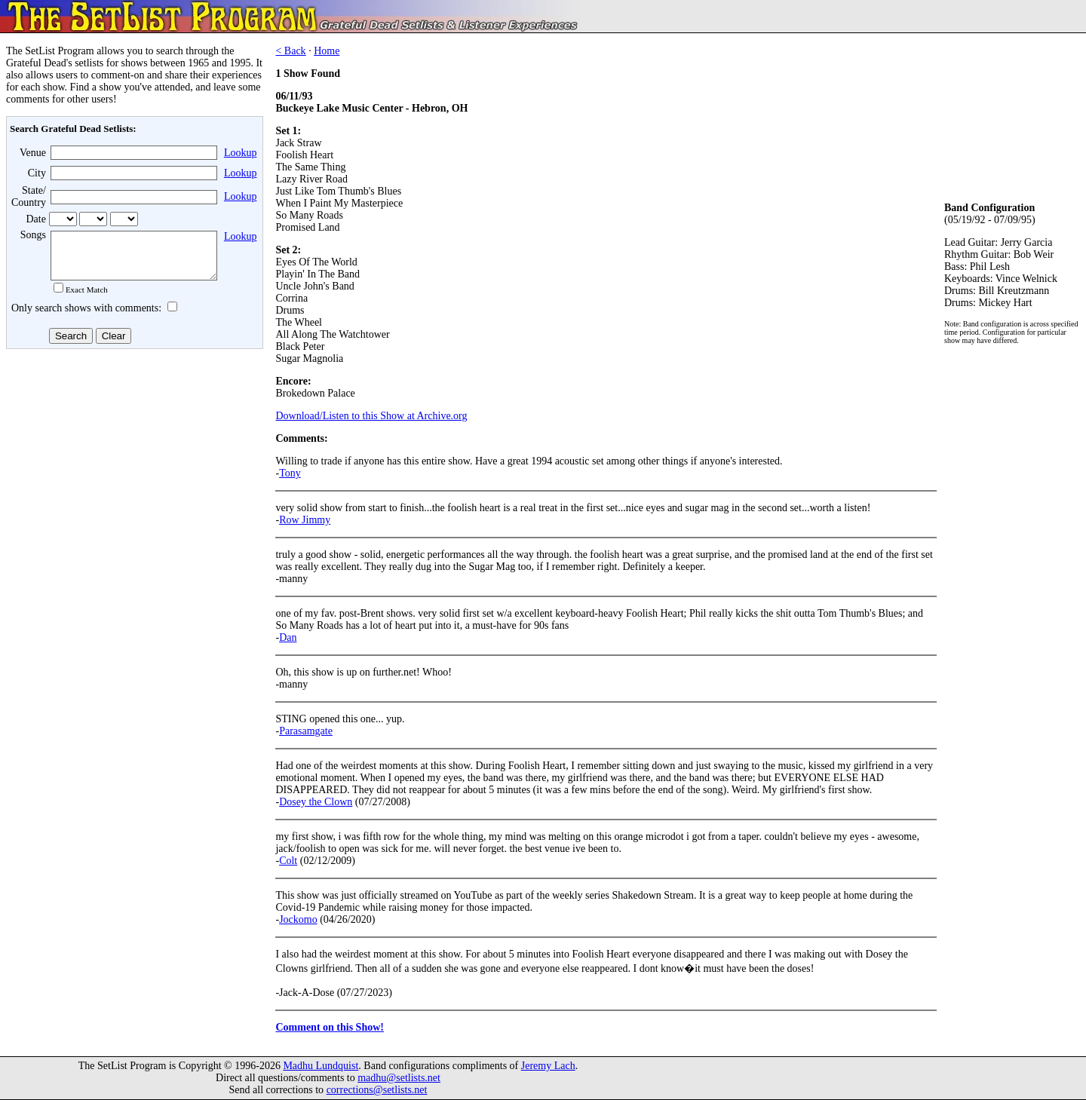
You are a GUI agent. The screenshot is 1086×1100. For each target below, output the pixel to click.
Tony (290, 473)
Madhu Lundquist (320, 1065)
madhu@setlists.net (398, 1077)
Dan (287, 637)
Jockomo (298, 919)
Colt (288, 860)
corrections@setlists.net (377, 1089)
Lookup (240, 152)
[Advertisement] (132, 474)
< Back (290, 51)
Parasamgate (306, 731)
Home (326, 51)
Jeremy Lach (548, 1065)
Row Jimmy (304, 519)
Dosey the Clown (315, 801)
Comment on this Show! (329, 1027)
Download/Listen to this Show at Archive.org (371, 415)
